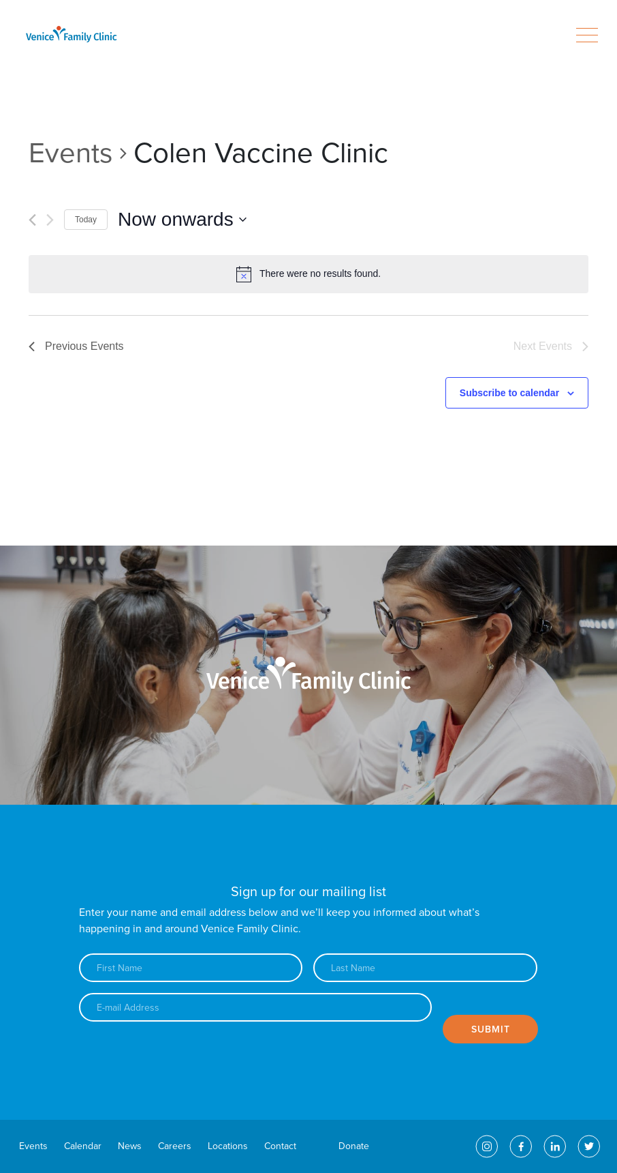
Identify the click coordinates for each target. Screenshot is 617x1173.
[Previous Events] (32, 219)
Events (71, 153)
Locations (228, 1146)
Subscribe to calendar (509, 392)
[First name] (191, 967)
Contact (280, 1146)
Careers (174, 1146)
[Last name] (425, 967)
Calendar (82, 1146)
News (130, 1146)
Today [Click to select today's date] (86, 219)
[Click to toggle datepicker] (182, 219)
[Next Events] (50, 219)
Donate (353, 1146)
